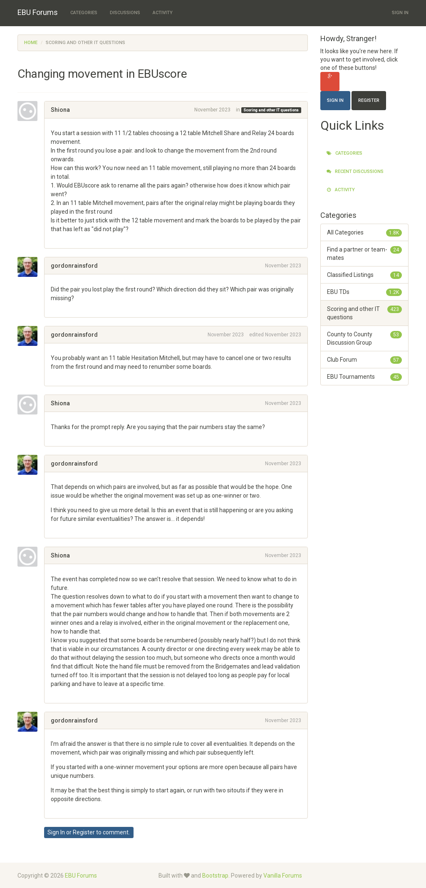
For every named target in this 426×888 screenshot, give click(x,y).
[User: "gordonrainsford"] (30, 267)
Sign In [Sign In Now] (335, 100)
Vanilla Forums (282, 875)
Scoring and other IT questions (364, 313)
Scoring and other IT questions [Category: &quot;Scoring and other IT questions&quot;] (271, 110)
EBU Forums (37, 12)
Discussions (125, 12)
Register (84, 832)
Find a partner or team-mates (364, 253)
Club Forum (364, 359)
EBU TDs (364, 292)
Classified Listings (364, 275)
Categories (83, 12)
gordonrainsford (74, 265)
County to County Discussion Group (364, 338)
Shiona (60, 109)
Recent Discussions (355, 171)
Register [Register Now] (368, 100)
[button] (54, 237)
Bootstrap (215, 875)
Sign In (400, 12)
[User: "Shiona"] (30, 111)
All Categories (364, 232)
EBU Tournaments (364, 376)
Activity (163, 12)
